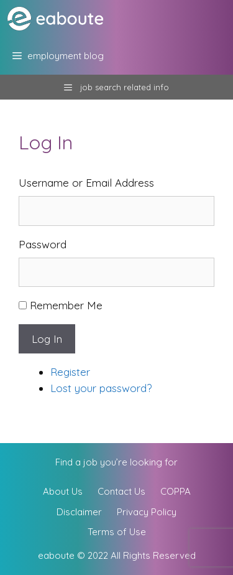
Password (42, 244)
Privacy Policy (146, 512)
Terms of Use (117, 532)
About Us (63, 491)
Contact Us (121, 491)
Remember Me (66, 305)
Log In (47, 338)
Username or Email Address (86, 182)
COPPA (175, 491)
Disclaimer (79, 512)
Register (70, 371)
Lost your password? (101, 388)
